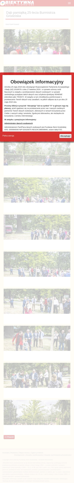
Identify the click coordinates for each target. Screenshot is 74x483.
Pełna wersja (8, 136)
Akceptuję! (65, 136)
